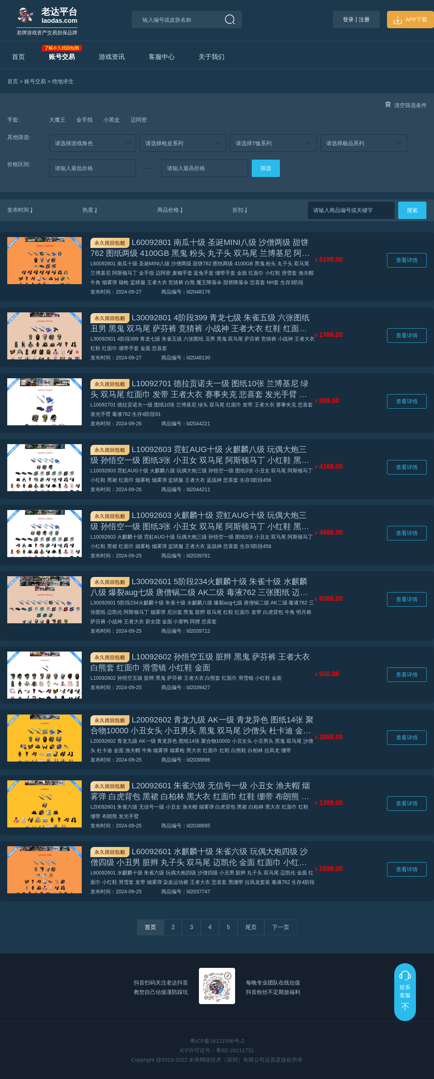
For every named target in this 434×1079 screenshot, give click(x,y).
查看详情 (407, 260)
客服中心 (162, 56)
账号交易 (62, 56)
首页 (18, 56)
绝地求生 (63, 81)
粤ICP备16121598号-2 (217, 1041)
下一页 (280, 927)
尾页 (251, 927)
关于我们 (212, 56)
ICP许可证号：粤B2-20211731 (217, 1050)
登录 (348, 19)
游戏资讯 (112, 56)
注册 (364, 19)
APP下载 (410, 19)
